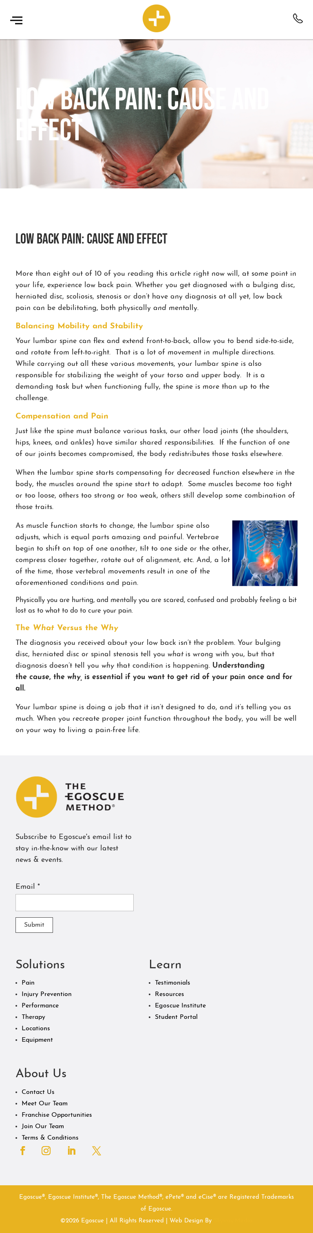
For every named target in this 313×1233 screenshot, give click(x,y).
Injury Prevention (47, 994)
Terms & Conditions (50, 1138)
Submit (34, 925)
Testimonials (172, 983)
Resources (169, 994)
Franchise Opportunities (57, 1115)
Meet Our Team (45, 1103)
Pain (28, 983)
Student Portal (176, 1017)
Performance (40, 1006)
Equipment (37, 1040)
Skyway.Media (233, 1221)
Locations (36, 1028)
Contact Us (38, 1092)
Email (27, 887)
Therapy (33, 1017)
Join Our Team (43, 1126)
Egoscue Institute (180, 1006)
